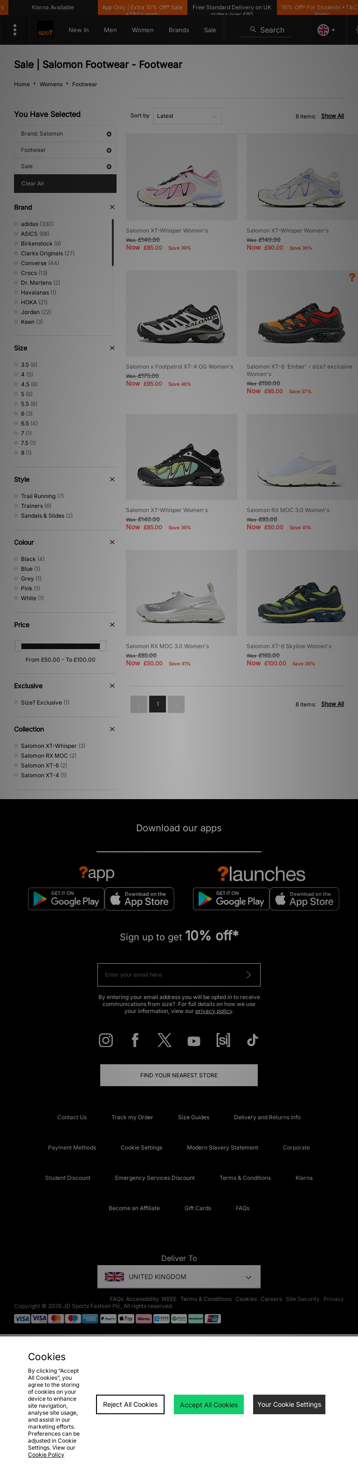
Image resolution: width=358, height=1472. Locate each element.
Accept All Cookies (209, 1405)
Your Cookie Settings (289, 1404)
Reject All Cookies (130, 1404)
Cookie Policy (46, 1454)
